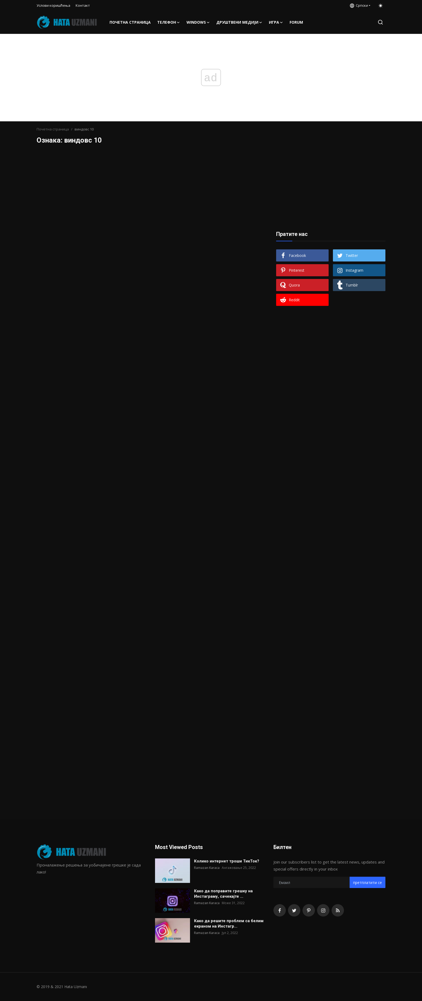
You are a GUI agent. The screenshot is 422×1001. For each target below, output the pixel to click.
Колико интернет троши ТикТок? (226, 861)
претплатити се (367, 882)
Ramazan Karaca (207, 867)
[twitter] (294, 910)
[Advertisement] (330, 186)
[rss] (338, 910)
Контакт (83, 5)
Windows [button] (198, 22)
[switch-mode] (380, 5)
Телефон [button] (168, 22)
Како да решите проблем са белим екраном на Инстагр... (228, 923)
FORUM (296, 22)
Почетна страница (130, 22)
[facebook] (279, 910)
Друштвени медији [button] (239, 22)
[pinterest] (309, 910)
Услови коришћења (53, 5)
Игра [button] (276, 22)
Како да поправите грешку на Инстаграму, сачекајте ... (223, 894)
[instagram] (323, 910)
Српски (359, 5)
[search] (380, 22)
